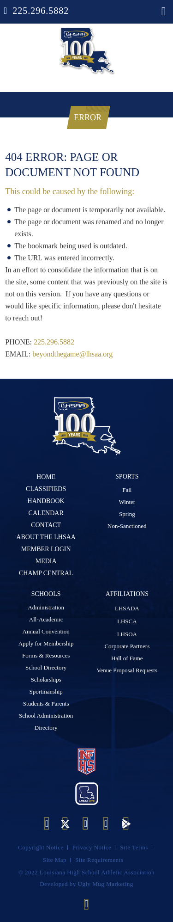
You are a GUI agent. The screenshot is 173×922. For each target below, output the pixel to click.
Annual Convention (46, 630)
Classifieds (46, 489)
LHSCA (127, 620)
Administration (46, 606)
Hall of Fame (127, 657)
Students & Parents (46, 702)
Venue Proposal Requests (127, 669)
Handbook (46, 501)
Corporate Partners (126, 645)
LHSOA (127, 633)
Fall (126, 489)
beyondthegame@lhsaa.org (72, 354)
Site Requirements (99, 858)
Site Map (54, 858)
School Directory (45, 666)
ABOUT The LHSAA (46, 537)
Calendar (46, 513)
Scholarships (45, 678)
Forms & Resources (46, 654)
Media (46, 561)
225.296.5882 (40, 11)
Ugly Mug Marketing (105, 882)
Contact (46, 525)
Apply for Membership (46, 642)
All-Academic (46, 618)
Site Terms (134, 845)
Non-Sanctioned (126, 525)
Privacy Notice (92, 845)
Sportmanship (46, 690)
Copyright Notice (41, 845)
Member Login (46, 549)
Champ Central (46, 573)
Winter (127, 501)
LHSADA (127, 607)
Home (45, 476)
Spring (127, 513)
